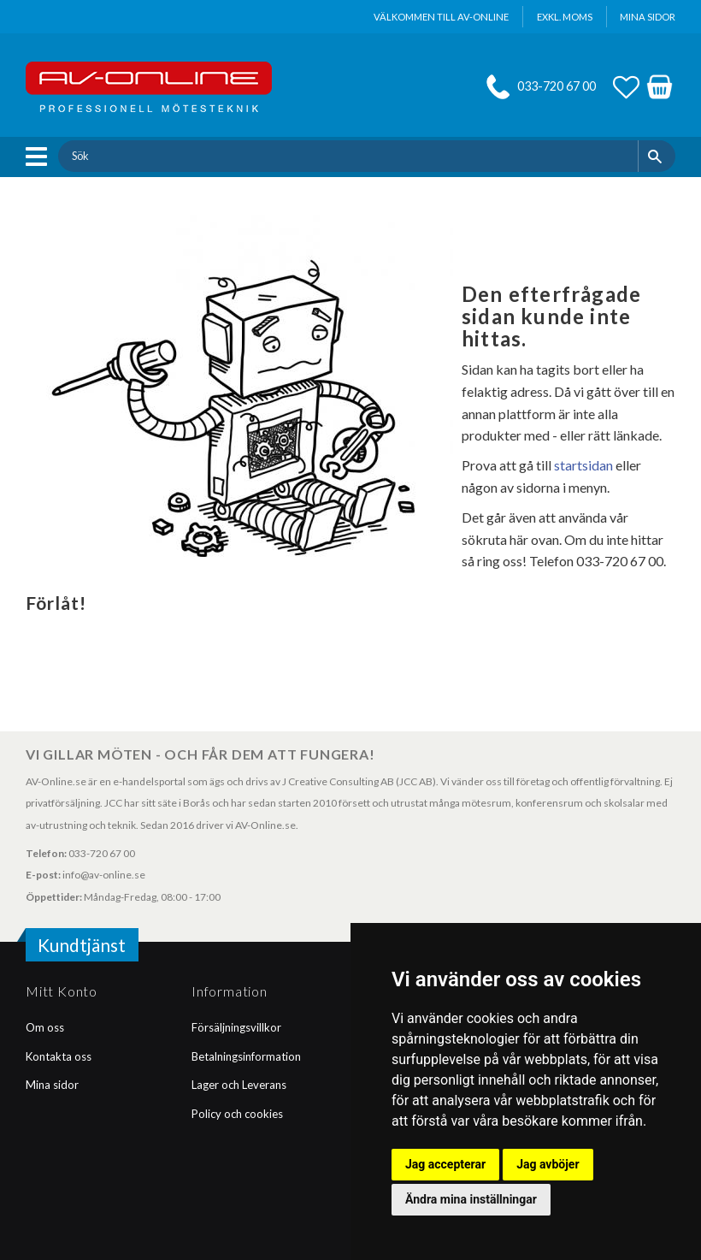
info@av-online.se (103, 874)
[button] (41, 156)
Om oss (45, 1027)
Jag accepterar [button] (445, 1164)
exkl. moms (564, 16)
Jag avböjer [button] (547, 1164)
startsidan (583, 465)
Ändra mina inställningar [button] (471, 1199)
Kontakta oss (58, 1056)
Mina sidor (52, 1084)
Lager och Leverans (238, 1084)
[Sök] (657, 155)
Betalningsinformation (246, 1056)
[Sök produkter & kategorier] (347, 155)
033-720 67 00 (556, 86)
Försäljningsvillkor (236, 1027)
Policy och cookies (237, 1114)
